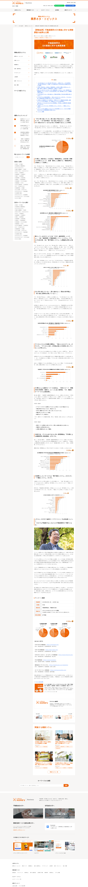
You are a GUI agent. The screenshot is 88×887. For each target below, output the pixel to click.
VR (22, 182)
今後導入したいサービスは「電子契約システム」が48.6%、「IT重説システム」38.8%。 (54, 106)
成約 (16, 176)
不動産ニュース (48, 37)
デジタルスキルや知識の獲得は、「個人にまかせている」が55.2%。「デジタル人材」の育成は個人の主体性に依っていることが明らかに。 (54, 98)
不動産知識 (45, 746)
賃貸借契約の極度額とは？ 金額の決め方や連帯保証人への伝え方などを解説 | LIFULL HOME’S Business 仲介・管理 (25, 134)
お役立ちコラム (17, 10)
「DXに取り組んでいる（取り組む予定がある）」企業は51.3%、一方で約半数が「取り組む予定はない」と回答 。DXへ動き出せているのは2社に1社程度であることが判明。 (54, 84)
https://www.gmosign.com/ (65, 654)
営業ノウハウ (16, 60)
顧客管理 (46, 872)
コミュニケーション (19, 167)
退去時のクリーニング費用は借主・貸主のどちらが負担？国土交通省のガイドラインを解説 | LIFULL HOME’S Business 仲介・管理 (25, 121)
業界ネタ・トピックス (18, 56)
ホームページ (25, 211)
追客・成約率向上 (17, 68)
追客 (25, 169)
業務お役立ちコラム (20, 52)
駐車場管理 (23, 179)
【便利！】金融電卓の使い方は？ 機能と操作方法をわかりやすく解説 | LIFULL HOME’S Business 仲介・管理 (25, 140)
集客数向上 (16, 64)
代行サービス (21, 186)
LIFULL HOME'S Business (28, 813)
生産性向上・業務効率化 (20, 165)
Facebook (52, 825)
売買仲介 (23, 174)
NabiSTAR (36, 853)
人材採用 (16, 76)
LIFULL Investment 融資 (60, 853)
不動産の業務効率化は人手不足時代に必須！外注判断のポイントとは (63, 742)
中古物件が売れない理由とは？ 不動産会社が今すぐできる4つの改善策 (64, 764)
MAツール (24, 189)
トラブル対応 (24, 181)
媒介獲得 (25, 191)
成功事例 (57, 10)
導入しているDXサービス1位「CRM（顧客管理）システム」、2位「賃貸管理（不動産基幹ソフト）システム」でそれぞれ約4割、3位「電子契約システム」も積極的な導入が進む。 (54, 91)
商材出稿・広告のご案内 (71, 2)
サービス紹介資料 (39, 681)
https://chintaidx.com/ (53, 644)
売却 (16, 164)
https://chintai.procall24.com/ (58, 670)
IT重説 (21, 164)
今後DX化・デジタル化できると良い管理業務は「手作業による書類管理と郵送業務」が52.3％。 (54, 104)
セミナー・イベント (45, 10)
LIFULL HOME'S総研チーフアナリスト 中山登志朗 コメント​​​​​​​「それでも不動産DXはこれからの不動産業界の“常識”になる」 (54, 109)
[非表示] (55, 79)
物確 (23, 228)
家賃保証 (17, 182)
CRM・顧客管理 (19, 184)
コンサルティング (19, 196)
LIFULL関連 (57, 872)
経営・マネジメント (18, 80)
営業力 (17, 179)
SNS (17, 172)
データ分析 (27, 196)
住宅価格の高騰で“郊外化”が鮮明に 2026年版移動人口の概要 (43, 742)
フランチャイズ (18, 191)
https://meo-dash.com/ (51, 649)
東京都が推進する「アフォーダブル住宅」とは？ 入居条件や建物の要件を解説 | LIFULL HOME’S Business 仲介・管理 (25, 127)
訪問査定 (21, 176)
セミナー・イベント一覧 (16, 879)
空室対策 (17, 181)
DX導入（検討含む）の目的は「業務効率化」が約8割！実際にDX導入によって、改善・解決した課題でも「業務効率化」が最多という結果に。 (54, 88)
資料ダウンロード (68, 10)
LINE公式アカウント (60, 5)
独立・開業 (16, 84)
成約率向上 (26, 872)
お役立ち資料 (14, 885)
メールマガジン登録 (71, 5)
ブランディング (18, 194)
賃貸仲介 (21, 172)
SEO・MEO (18, 211)
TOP (16, 25)
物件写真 (26, 184)
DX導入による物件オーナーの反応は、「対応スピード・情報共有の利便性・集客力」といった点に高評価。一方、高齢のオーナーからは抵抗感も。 (54, 101)
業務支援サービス (30, 10)
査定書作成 (18, 228)
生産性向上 (51, 872)
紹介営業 (23, 177)
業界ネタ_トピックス (29, 25)
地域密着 (25, 194)
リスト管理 (18, 189)
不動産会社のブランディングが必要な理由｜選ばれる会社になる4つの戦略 (43, 764)
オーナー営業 (18, 198)
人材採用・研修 (18, 193)
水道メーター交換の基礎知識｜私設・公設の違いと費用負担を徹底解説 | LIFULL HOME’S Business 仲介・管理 (25, 147)
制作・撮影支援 (33, 872)
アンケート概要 (41, 111)
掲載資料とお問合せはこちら (19, 830)
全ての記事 (21, 25)
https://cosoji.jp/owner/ (49, 659)
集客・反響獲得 (18, 169)
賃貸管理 (17, 174)
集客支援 (14, 872)
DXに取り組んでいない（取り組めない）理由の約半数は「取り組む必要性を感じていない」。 (54, 95)
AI (16, 186)
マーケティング (17, 72)
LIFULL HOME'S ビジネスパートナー (20, 853)
